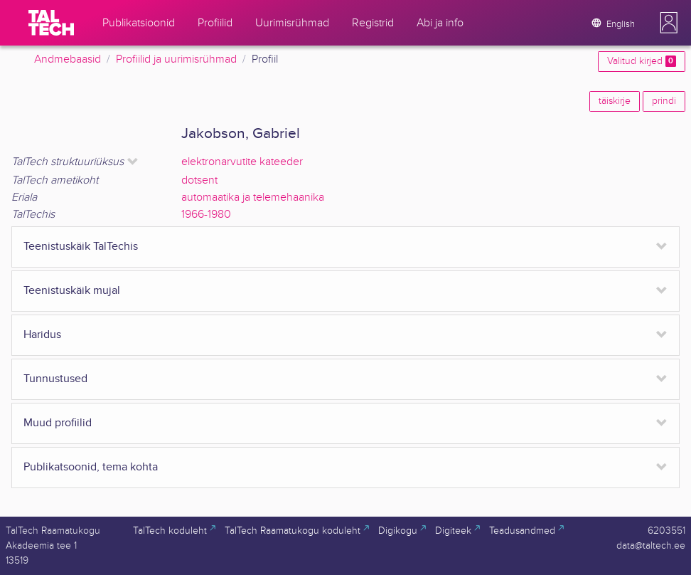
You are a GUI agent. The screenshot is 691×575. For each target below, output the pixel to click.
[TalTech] (51, 22)
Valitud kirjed (641, 61)
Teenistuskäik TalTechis (80, 246)
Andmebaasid (67, 59)
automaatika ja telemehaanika (252, 197)
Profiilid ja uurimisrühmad (176, 59)
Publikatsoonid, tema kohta (90, 467)
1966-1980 (206, 214)
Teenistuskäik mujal (71, 290)
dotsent (199, 180)
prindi (664, 101)
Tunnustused (55, 379)
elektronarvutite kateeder (242, 162)
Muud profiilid (57, 423)
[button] (669, 23)
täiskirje (615, 101)
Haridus (42, 335)
